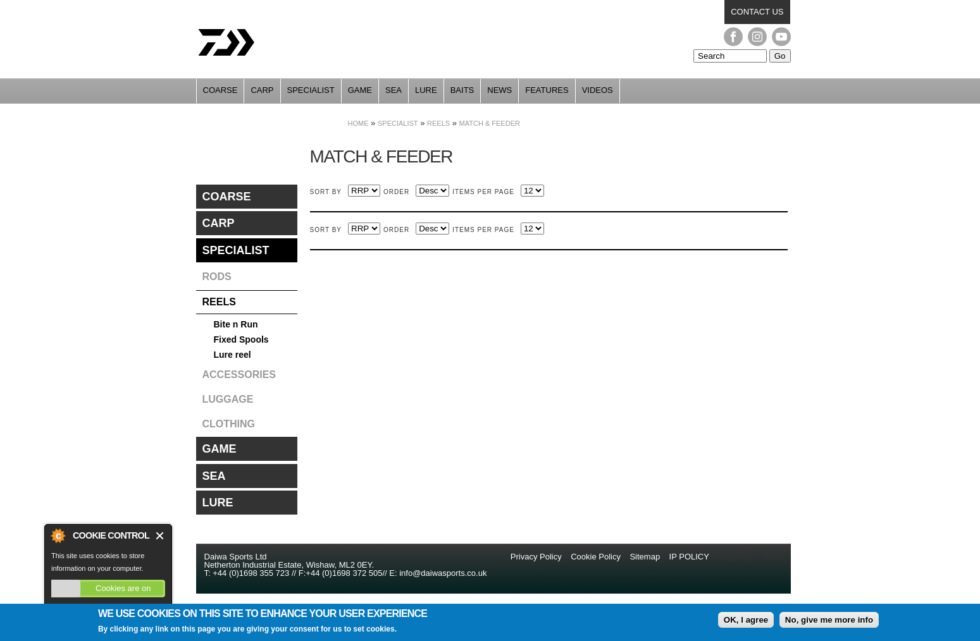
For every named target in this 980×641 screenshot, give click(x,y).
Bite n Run (236, 324)
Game (360, 90)
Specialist (311, 90)
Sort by (326, 191)
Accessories (239, 374)
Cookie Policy (596, 556)
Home (358, 123)
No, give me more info (829, 621)
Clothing (229, 423)
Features (546, 90)
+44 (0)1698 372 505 (344, 573)
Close (160, 536)
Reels (438, 123)
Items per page (483, 191)
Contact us (757, 11)
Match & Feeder (489, 123)
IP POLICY (689, 556)
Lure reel (232, 354)
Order (396, 191)
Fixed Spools (241, 339)
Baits (462, 90)
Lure (426, 90)
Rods (217, 276)
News (499, 90)
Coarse (220, 90)
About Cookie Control (57, 535)
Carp (262, 90)
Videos (597, 90)
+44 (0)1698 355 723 (250, 573)
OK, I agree (746, 621)
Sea (393, 90)
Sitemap (645, 556)
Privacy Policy (537, 556)
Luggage (228, 399)
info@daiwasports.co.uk (443, 573)
